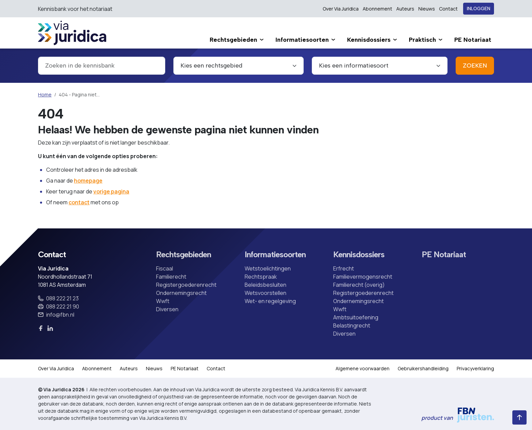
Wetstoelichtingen (268, 268)
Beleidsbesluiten (265, 284)
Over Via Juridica (341, 8)
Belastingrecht (351, 325)
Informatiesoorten (275, 254)
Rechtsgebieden (183, 254)
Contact (448, 8)
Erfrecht (343, 268)
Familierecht (171, 276)
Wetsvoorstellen (265, 293)
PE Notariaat (444, 254)
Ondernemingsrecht (181, 293)
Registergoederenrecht (186, 284)
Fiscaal (164, 268)
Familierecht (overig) (359, 284)
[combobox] (101, 66)
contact (79, 202)
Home (45, 94)
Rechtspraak (261, 276)
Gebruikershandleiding (423, 368)
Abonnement (377, 8)
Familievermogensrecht (362, 276)
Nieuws (426, 8)
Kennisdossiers (358, 254)
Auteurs (405, 8)
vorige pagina (111, 191)
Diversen (167, 309)
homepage (88, 180)
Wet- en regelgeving (270, 301)
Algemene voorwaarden (363, 368)
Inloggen (478, 9)
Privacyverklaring (475, 368)
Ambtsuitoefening (355, 317)
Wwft (162, 301)
